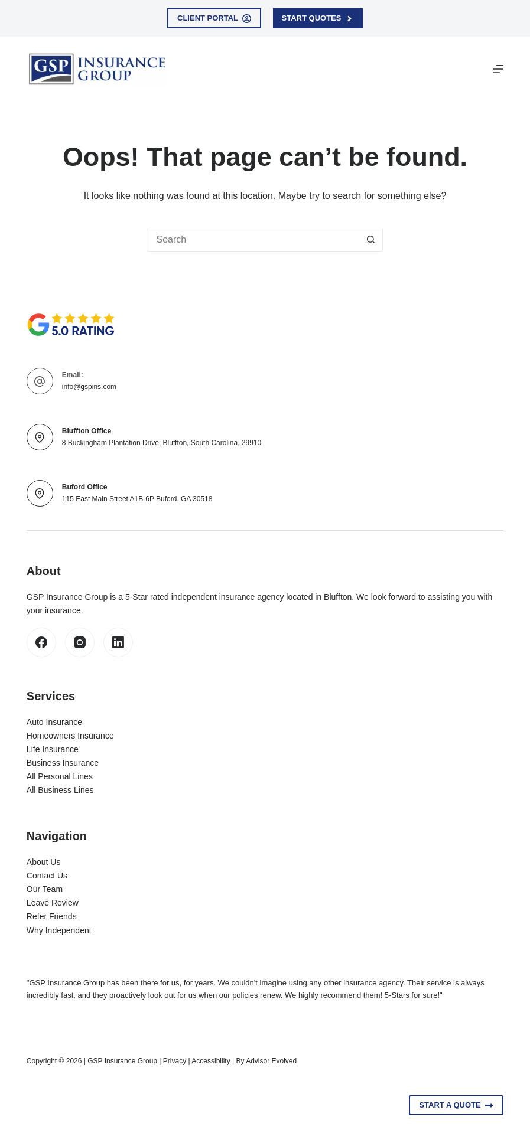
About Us (44, 862)
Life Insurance (53, 749)
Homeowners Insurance (70, 735)
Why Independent (59, 930)
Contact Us (47, 875)
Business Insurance (63, 763)
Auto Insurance (54, 722)
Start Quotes (318, 18)
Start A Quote (456, 1105)
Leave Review (53, 902)
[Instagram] (80, 642)
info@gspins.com (89, 387)
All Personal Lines (60, 776)
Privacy (174, 1061)
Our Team (45, 889)
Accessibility (210, 1061)
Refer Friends (52, 916)
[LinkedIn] (118, 642)
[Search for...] (253, 240)
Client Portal (214, 18)
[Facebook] (41, 642)
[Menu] (498, 69)
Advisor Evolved (271, 1061)
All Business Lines (60, 790)
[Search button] (371, 240)
